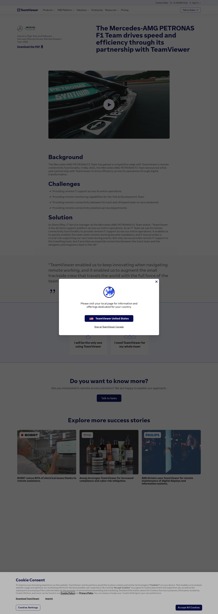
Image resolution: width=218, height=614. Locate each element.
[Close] (156, 281)
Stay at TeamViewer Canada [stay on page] (109, 326)
